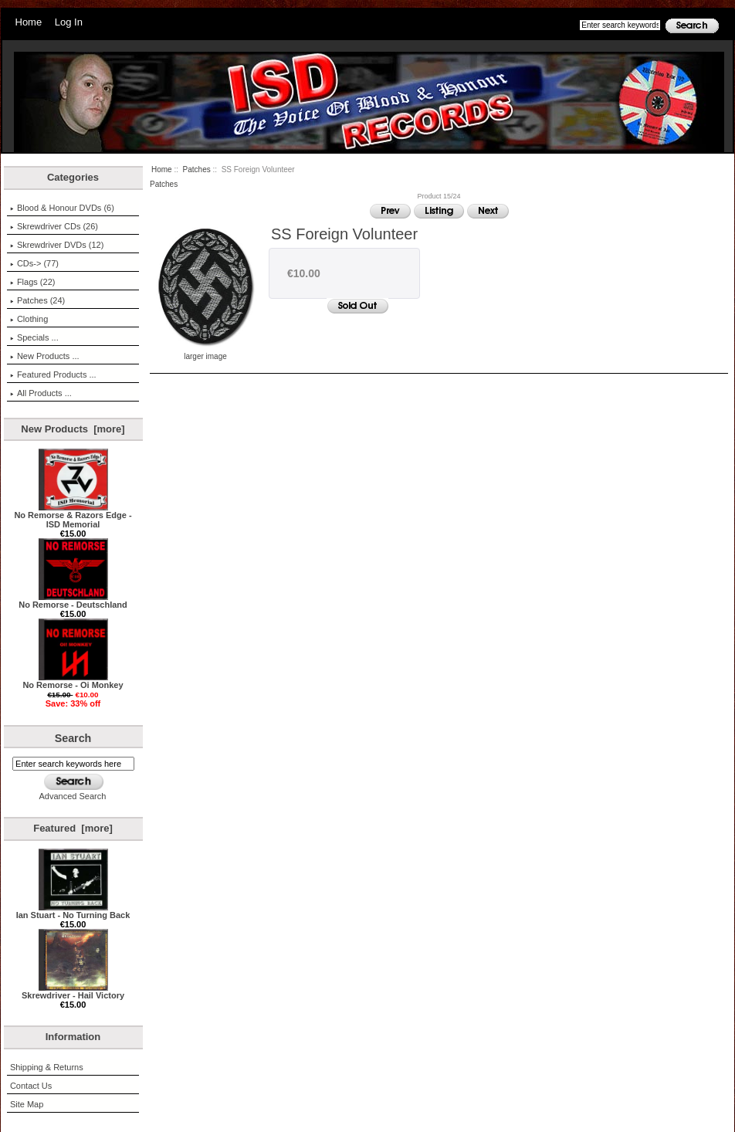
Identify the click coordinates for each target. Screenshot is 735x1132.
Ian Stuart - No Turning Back (73, 911)
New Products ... (45, 356)
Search (73, 738)
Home (28, 22)
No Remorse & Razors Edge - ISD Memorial (72, 516)
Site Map (26, 1104)
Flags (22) (33, 281)
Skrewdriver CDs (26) (54, 226)
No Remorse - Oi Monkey (72, 681)
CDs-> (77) (34, 263)
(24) (37, 300)
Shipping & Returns (46, 1067)
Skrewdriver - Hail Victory (73, 991)
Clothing (29, 319)
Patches (197, 169)
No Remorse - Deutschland (73, 600)
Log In (69, 22)
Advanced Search (73, 796)
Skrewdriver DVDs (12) (56, 244)
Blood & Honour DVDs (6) (62, 207)
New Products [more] (72, 429)
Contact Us (31, 1085)
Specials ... (34, 337)
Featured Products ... (53, 374)
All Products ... (41, 393)
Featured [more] (73, 828)
